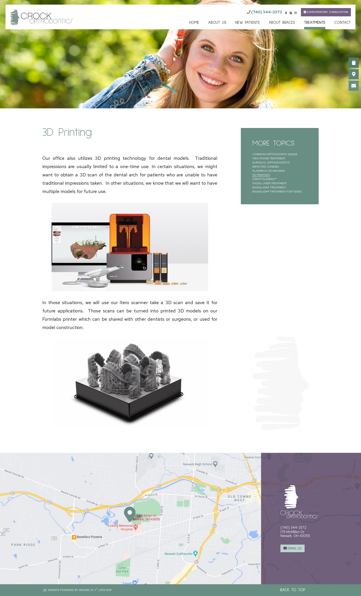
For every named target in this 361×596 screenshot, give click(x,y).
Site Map (106, 590)
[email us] (354, 86)
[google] (291, 13)
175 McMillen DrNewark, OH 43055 (295, 534)
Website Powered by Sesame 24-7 (70, 590)
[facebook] (286, 13)
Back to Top (292, 590)
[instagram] (295, 13)
